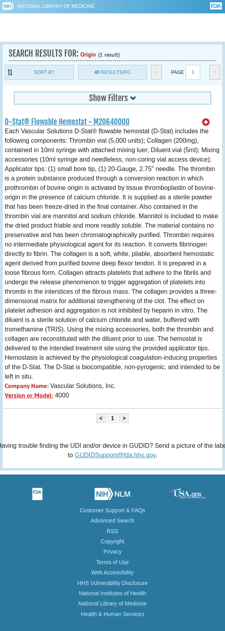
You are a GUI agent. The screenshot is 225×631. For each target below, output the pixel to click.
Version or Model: (29, 395)
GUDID (112, 27)
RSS (112, 531)
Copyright (113, 541)
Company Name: (26, 386)
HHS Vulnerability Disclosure (112, 583)
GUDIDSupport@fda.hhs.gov (114, 455)
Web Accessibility (112, 572)
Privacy (113, 551)
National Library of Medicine (56, 6)
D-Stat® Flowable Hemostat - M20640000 (67, 122)
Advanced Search (112, 520)
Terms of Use (112, 562)
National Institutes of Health (112, 593)
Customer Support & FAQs (112, 510)
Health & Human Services (112, 614)
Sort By (44, 72)
